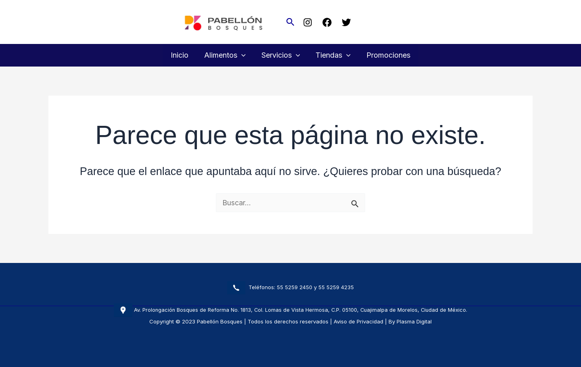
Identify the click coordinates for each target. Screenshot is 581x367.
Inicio (182, 55)
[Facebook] (327, 22)
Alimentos (226, 55)
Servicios (280, 55)
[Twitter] (346, 22)
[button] (290, 22)
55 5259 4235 (336, 287)
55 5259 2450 (294, 287)
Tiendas (331, 55)
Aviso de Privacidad (358, 321)
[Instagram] (307, 22)
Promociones (386, 55)
